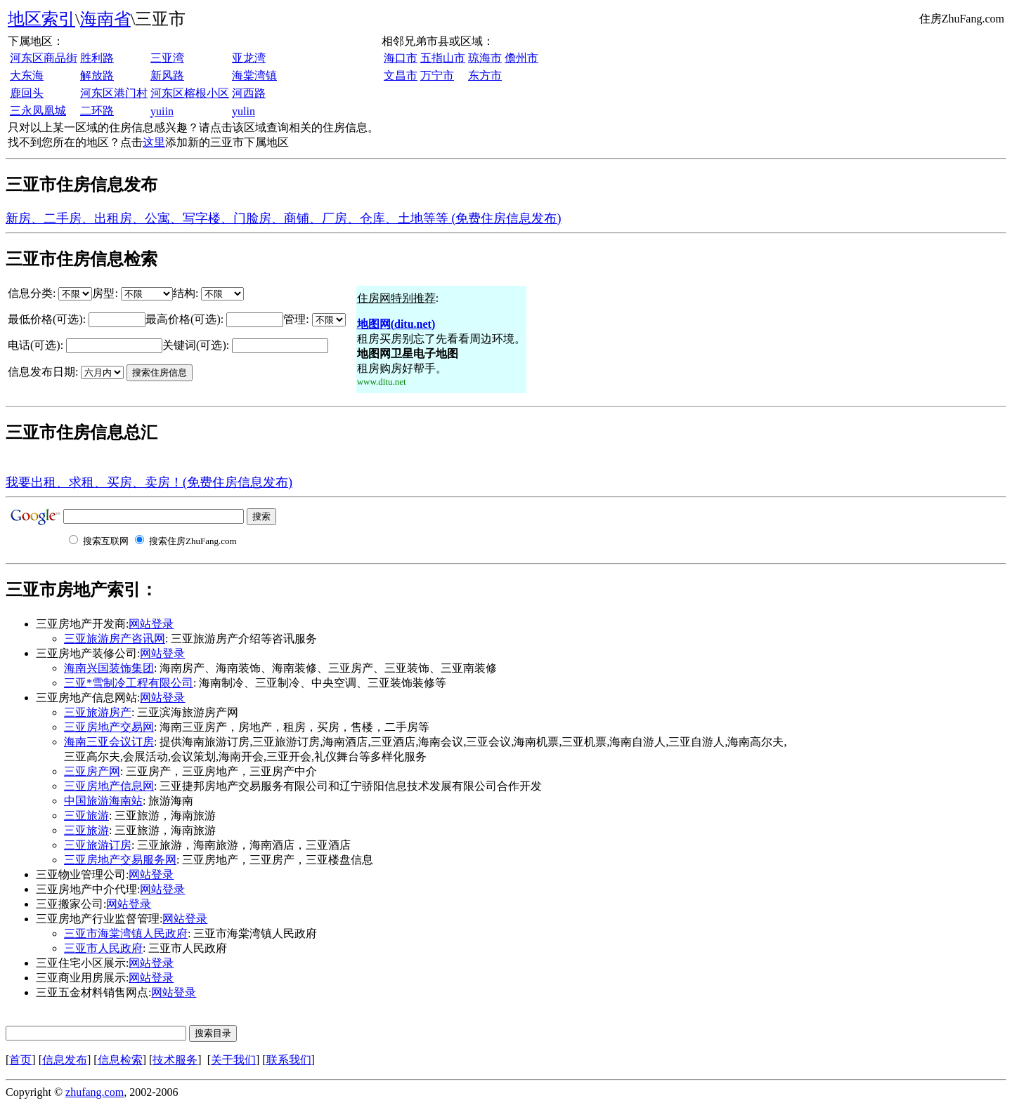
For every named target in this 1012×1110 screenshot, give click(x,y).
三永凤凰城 (38, 111)
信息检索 (120, 1060)
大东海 (27, 75)
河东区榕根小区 (189, 93)
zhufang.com (94, 1092)
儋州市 (521, 58)
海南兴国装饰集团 (109, 668)
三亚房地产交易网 (109, 727)
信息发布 (64, 1060)
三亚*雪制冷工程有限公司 (128, 683)
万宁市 (437, 75)
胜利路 (97, 58)
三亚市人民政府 (103, 948)
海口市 (400, 58)
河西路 (249, 93)
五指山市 (442, 58)
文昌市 (400, 75)
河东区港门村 (114, 93)
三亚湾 (167, 58)
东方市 (485, 75)
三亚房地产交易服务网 (120, 860)
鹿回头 (27, 93)
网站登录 (151, 624)
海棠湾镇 (254, 75)
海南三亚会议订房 (109, 742)
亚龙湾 (249, 58)
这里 (154, 142)
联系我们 (288, 1060)
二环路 (97, 111)
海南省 (105, 19)
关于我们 (233, 1060)
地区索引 (41, 19)
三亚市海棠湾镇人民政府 (126, 933)
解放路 (97, 75)
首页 (20, 1060)
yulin (243, 111)
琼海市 (485, 58)
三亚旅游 (86, 815)
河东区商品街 (43, 58)
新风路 (167, 75)
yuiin (162, 111)
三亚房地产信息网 (109, 786)
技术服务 (175, 1060)
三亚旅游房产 (97, 712)
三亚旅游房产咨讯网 (114, 639)
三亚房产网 (92, 771)
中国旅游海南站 (103, 801)
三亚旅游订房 (97, 845)
